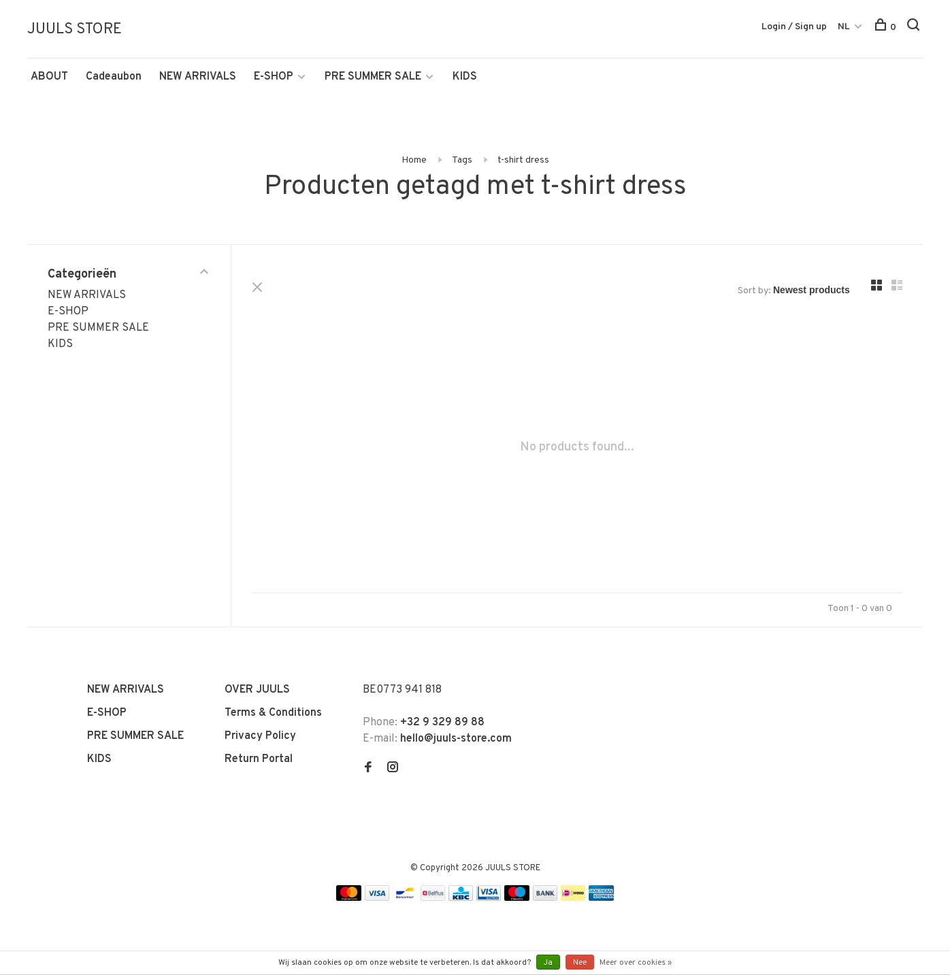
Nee (580, 962)
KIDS (465, 77)
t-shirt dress (523, 160)
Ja (548, 962)
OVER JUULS (257, 690)
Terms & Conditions (273, 713)
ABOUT (49, 77)
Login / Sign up (794, 27)
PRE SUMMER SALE (373, 77)
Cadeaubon (114, 77)
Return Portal (259, 759)
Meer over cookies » (636, 962)
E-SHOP (273, 77)
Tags (462, 160)
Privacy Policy (260, 736)
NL (844, 27)
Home (414, 160)
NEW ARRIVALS (197, 77)
